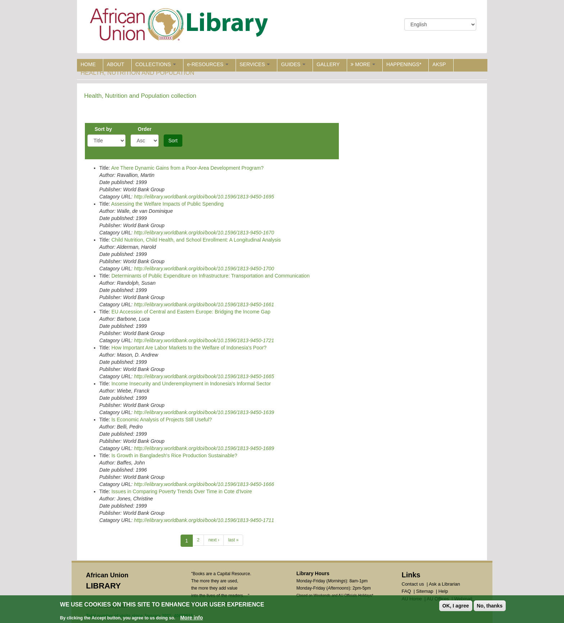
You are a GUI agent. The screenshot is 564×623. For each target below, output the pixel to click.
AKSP (439, 64)
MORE (363, 64)
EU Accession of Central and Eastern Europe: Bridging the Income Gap (191, 312)
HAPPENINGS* (403, 64)
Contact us (413, 584)
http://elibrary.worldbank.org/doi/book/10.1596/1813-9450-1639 (204, 412)
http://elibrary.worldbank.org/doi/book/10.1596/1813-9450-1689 (204, 448)
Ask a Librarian (444, 584)
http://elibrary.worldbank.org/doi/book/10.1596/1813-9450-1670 (204, 232)
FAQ (406, 591)
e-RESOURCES (207, 64)
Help (443, 591)
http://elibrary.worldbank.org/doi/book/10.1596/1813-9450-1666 (204, 484)
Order (144, 129)
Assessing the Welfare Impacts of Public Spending (167, 204)
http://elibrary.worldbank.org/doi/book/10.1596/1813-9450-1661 (204, 304)
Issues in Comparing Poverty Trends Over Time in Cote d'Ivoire (182, 491)
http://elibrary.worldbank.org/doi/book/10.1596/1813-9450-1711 (204, 520)
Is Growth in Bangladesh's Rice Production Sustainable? (174, 455)
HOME (88, 64)
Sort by (103, 129)
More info (191, 617)
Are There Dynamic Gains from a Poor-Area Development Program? (187, 168)
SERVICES (255, 64)
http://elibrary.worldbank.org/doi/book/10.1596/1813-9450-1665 (204, 376)
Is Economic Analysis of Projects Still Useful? (162, 419)
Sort (173, 140)
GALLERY (328, 64)
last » (233, 539)
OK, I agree (455, 606)
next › (213, 539)
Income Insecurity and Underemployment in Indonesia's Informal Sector (191, 383)
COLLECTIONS (155, 64)
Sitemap (424, 591)
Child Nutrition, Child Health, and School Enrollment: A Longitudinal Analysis (196, 240)
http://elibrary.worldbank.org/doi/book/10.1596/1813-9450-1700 (204, 268)
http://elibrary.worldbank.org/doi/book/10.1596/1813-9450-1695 (204, 197)
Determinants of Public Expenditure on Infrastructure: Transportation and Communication (211, 276)
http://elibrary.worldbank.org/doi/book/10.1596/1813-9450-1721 (204, 340)
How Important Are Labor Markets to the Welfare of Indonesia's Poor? (189, 348)
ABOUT (115, 64)
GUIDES (293, 64)
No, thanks (490, 606)
